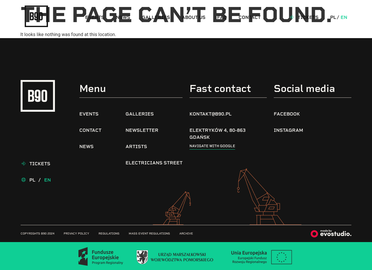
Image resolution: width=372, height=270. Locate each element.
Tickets (308, 17)
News (123, 17)
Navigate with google (212, 146)
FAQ (222, 17)
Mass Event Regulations (149, 233)
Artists (136, 146)
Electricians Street (154, 163)
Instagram (288, 130)
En (344, 17)
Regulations (109, 233)
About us (193, 17)
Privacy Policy (76, 233)
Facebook (287, 114)
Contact (250, 17)
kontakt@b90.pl (210, 114)
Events (94, 17)
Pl (333, 17)
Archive (186, 233)
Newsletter (142, 130)
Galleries (156, 17)
